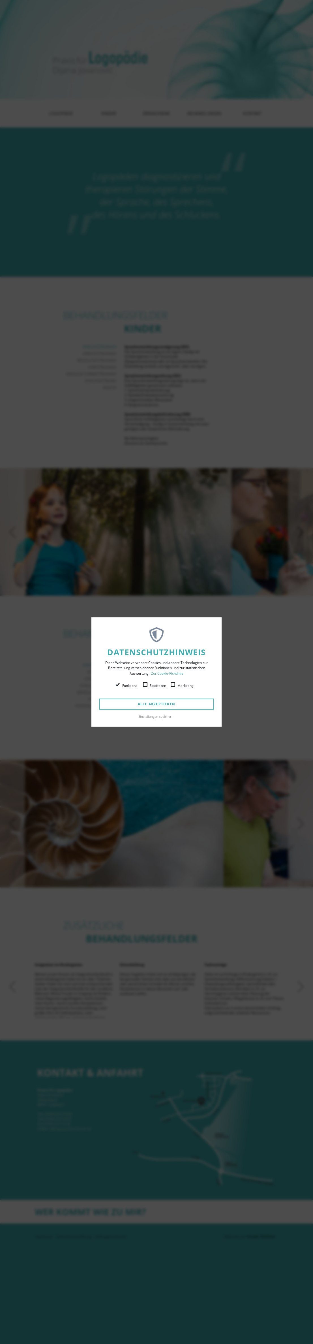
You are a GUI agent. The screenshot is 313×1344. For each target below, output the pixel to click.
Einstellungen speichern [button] (155, 716)
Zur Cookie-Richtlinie (167, 673)
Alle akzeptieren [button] (156, 704)
